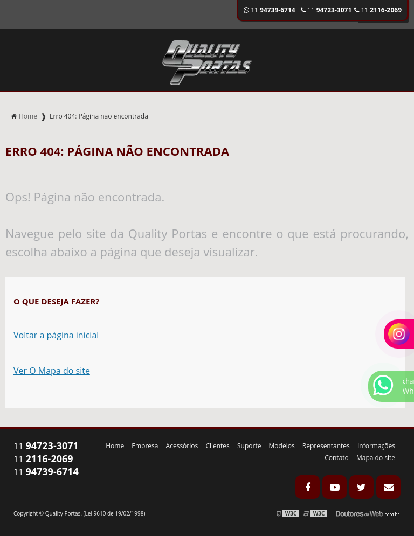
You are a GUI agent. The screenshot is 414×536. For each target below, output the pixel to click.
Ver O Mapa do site (51, 371)
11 (378, 10)
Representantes (326, 445)
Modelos (282, 445)
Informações (376, 445)
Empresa (145, 445)
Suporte (249, 445)
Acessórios (182, 445)
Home (115, 445)
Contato (337, 457)
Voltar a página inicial (56, 335)
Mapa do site (375, 457)
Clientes (217, 445)
